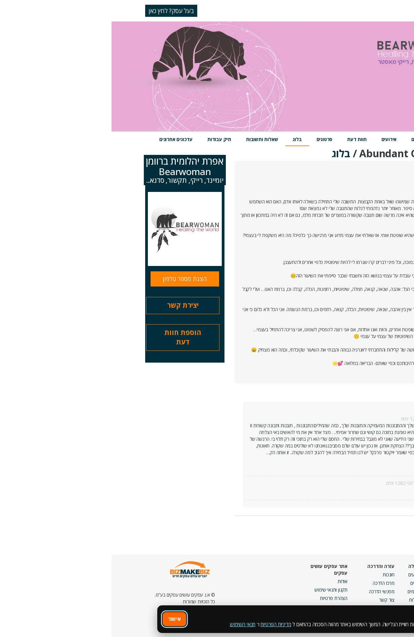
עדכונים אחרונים (64, 139)
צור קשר (275, 600)
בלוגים (304, 583)
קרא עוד (361, 466)
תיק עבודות (108, 139)
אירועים (277, 139)
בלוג (185, 139)
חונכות (277, 574)
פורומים (303, 591)
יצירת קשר (71, 305)
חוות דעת (245, 139)
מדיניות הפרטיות (164, 624)
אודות (231, 581)
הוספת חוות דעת (71, 337)
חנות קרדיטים (391, 583)
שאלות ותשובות (150, 139)
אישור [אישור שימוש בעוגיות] (62, 618)
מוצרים (307, 139)
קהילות (303, 600)
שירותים (337, 139)
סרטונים (213, 139)
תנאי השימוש (131, 624)
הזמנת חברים (392, 591)
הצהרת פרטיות (222, 598)
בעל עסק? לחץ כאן (59, 11)
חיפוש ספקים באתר (386, 574)
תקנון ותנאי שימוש (219, 589)
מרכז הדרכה (272, 583)
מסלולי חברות (344, 574)
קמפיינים (349, 583)
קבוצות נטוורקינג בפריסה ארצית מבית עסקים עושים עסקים (333, 598)
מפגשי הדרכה (270, 591)
